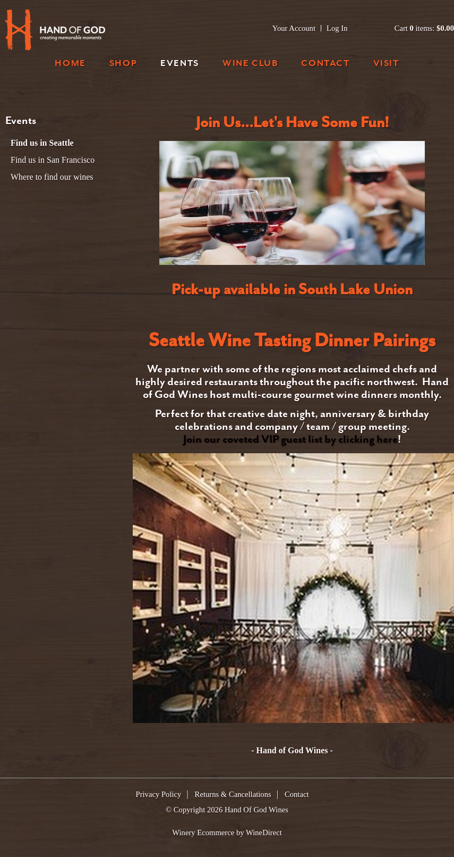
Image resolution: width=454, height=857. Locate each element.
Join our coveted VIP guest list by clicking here (290, 440)
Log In (337, 28)
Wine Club (250, 64)
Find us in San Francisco (53, 159)
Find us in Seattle (42, 142)
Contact (325, 64)
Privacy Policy (159, 794)
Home (70, 64)
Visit (386, 64)
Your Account (293, 28)
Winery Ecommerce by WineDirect (227, 832)
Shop (123, 64)
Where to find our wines (52, 176)
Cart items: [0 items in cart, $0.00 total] (424, 28)
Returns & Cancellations (233, 794)
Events (179, 64)
